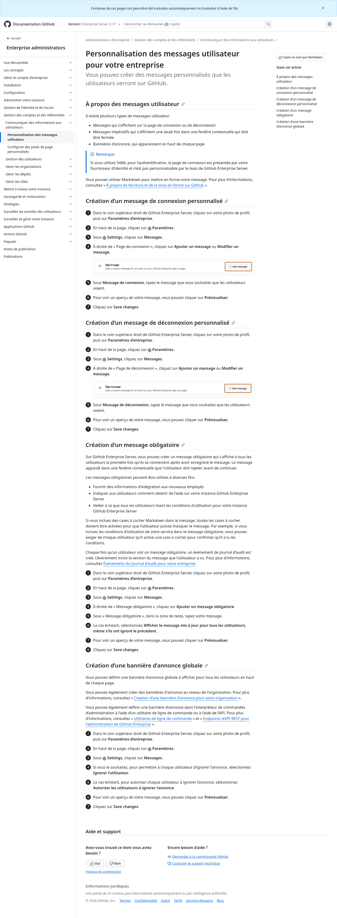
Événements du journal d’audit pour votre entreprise (149, 563)
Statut (165, 900)
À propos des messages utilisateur (135, 104)
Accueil (14, 38)
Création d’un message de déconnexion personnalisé (160, 322)
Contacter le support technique (194, 863)
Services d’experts (199, 900)
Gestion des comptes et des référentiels (164, 40)
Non (115, 863)
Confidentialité (146, 900)
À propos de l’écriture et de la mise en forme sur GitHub (155, 185)
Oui (95, 863)
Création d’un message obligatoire (135, 445)
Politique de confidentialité (103, 872)
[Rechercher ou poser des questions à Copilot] (197, 24)
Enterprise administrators (36, 47)
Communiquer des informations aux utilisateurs (237, 40)
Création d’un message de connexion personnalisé (157, 201)
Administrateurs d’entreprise (107, 40)
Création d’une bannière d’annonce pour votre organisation (186, 697)
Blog (220, 900)
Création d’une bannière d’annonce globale (147, 665)
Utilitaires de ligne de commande (163, 718)
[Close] (323, 7)
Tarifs (178, 900)
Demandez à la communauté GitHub (198, 856)
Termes (125, 900)
